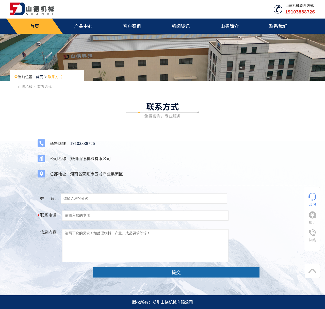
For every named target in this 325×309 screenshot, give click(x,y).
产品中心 (83, 26)
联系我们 (278, 26)
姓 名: (48, 198)
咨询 (312, 200)
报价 (312, 218)
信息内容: (48, 232)
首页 (34, 26)
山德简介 (229, 26)
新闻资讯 (181, 26)
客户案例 (132, 26)
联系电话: (48, 215)
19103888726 (82, 143)
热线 (312, 235)
